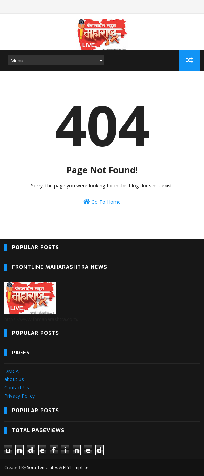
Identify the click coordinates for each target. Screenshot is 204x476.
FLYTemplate (75, 467)
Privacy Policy (19, 396)
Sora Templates (42, 467)
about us (14, 379)
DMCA (11, 371)
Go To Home (102, 201)
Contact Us (16, 387)
